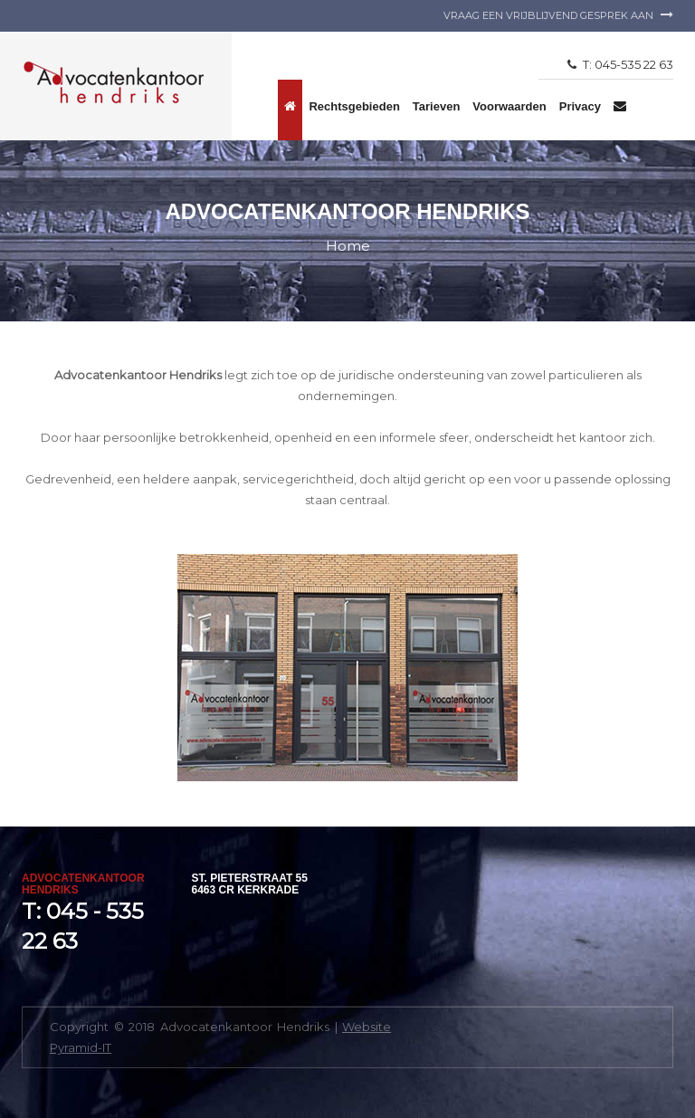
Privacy (580, 106)
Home (348, 245)
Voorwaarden (509, 106)
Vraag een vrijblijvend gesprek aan (558, 15)
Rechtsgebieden (354, 106)
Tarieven (437, 106)
